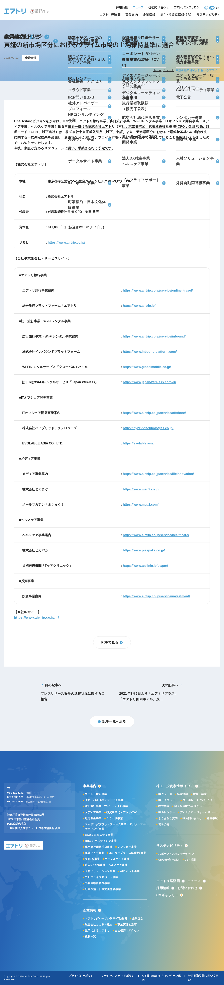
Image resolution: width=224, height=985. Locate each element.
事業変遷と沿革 (127, 924)
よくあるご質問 (168, 818)
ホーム (157, 70)
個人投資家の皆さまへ (188, 806)
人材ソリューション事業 (100, 871)
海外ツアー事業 (94, 852)
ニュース (168, 70)
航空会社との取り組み (99, 924)
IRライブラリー (168, 800)
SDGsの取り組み (169, 859)
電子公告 (163, 824)
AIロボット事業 (130, 871)
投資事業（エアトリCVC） (123, 812)
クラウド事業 (114, 818)
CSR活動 (190, 859)
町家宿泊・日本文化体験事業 (103, 889)
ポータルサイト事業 (117, 858)
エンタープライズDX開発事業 (127, 852)
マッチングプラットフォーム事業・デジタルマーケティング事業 (115, 826)
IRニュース (165, 794)
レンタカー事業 (127, 846)
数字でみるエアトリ (97, 930)
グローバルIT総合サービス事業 (104, 800)
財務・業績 (200, 794)
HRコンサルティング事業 (101, 840)
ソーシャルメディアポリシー (117, 978)
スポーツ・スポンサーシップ (176, 853)
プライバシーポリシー (81, 978)
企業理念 (137, 918)
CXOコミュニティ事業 (99, 834)
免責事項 (212, 818)
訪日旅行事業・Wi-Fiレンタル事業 (106, 806)
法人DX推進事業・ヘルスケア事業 (106, 864)
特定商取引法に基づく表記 (203, 978)
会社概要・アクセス (127, 930)
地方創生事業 (93, 818)
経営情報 (182, 794)
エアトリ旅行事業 (96, 794)
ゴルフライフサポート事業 (101, 877)
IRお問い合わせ (192, 818)
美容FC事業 (92, 858)
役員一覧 (90, 936)
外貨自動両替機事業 (97, 883)
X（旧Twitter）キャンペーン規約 (161, 978)
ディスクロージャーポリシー (198, 812)
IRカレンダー (166, 812)
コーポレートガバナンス (198, 800)
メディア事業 (93, 812)
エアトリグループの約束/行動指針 (106, 918)
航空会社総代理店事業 (99, 846)
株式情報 (163, 806)
